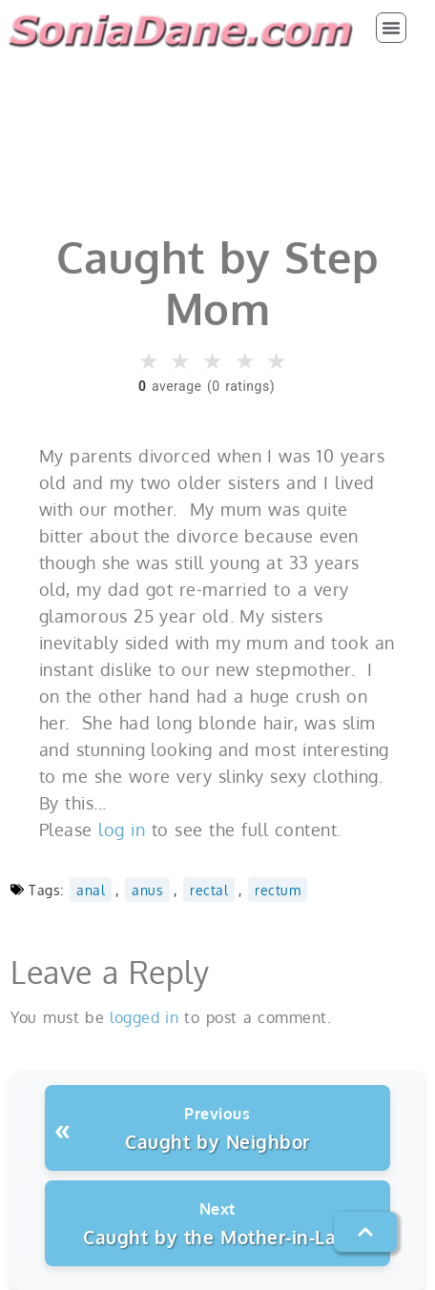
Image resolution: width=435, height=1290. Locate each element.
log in (121, 829)
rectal (209, 889)
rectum (277, 889)
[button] (391, 27)
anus (147, 889)
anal (90, 889)
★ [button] (149, 361)
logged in (144, 1017)
